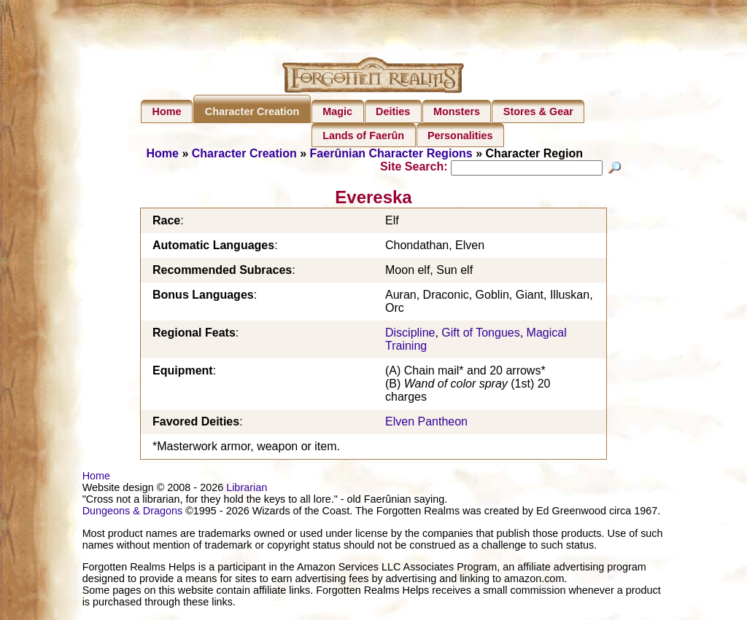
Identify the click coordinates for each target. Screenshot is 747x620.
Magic (337, 111)
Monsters (456, 111)
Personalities (460, 135)
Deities (393, 111)
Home (167, 111)
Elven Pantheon (426, 423)
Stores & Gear (538, 111)
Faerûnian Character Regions (391, 153)
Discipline (410, 335)
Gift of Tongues (480, 335)
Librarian (246, 489)
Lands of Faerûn (363, 135)
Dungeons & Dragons (132, 513)
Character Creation (252, 111)
